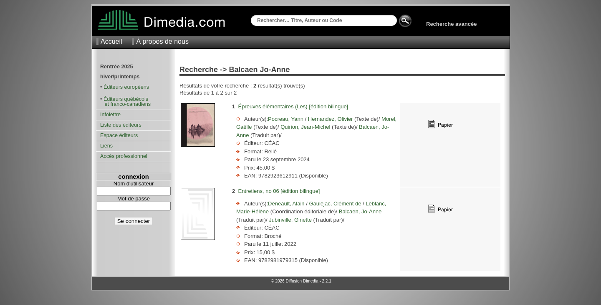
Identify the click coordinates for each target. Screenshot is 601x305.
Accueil (111, 41)
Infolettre (110, 115)
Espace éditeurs (119, 135)
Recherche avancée (451, 24)
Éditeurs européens (126, 87)
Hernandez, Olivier (330, 119)
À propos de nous (162, 41)
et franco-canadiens (125, 104)
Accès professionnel (123, 156)
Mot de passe (133, 198)
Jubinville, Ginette (290, 220)
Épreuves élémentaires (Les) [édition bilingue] (293, 106)
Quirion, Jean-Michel (305, 127)
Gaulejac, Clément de (335, 203)
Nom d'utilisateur (134, 183)
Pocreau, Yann (286, 119)
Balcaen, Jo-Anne (359, 211)
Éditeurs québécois (126, 99)
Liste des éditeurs (120, 125)
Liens (106, 146)
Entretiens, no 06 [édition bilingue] (279, 191)
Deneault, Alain (287, 203)
